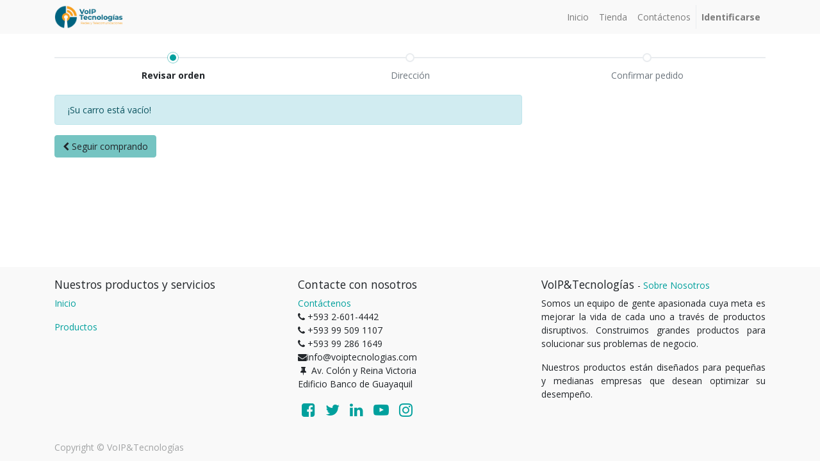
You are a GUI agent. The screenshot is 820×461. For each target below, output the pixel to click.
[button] (105, 146)
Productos (75, 327)
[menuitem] (578, 17)
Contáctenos (324, 303)
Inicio (65, 303)
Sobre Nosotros (676, 285)
